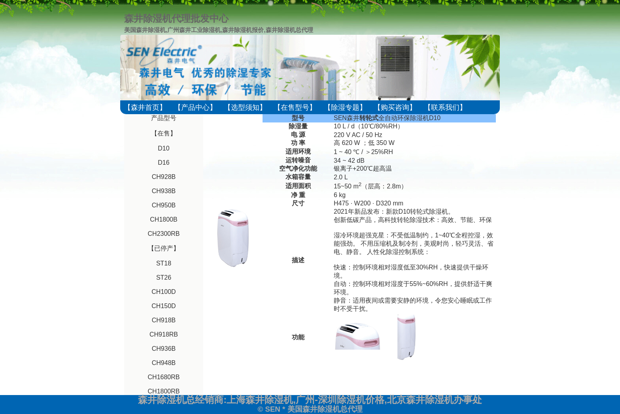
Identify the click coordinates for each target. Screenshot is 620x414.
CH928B (164, 176)
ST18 (163, 263)
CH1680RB (164, 377)
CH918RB (163, 334)
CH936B (164, 348)
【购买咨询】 (395, 107)
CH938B (164, 191)
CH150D (163, 306)
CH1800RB (164, 391)
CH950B (164, 205)
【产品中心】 (195, 107)
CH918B (164, 320)
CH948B (164, 362)
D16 (163, 162)
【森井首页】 (145, 107)
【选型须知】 (245, 107)
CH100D (163, 291)
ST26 (163, 277)
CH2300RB (164, 233)
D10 (163, 148)
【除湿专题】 (345, 107)
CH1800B (163, 219)
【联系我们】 (445, 107)
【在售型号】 (295, 107)
